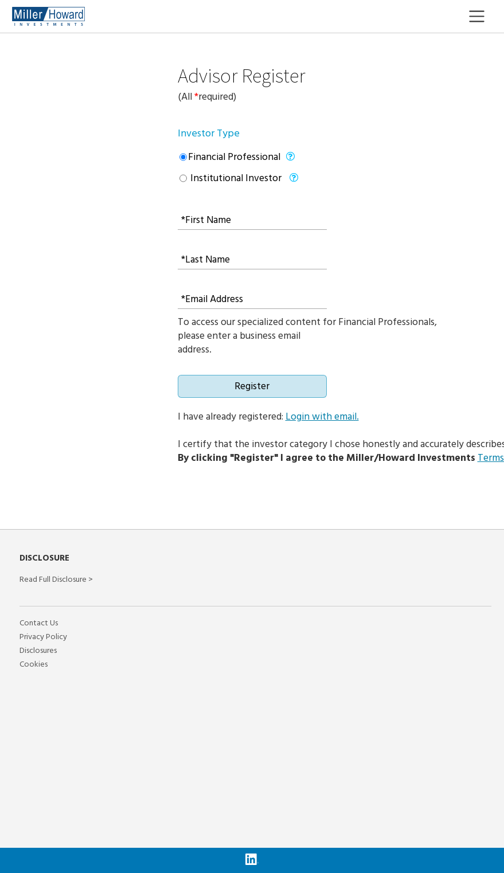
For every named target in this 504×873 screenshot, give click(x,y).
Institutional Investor (235, 178)
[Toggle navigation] (485, 16)
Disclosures (38, 650)
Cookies (33, 664)
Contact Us (38, 623)
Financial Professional (234, 157)
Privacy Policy (43, 637)
